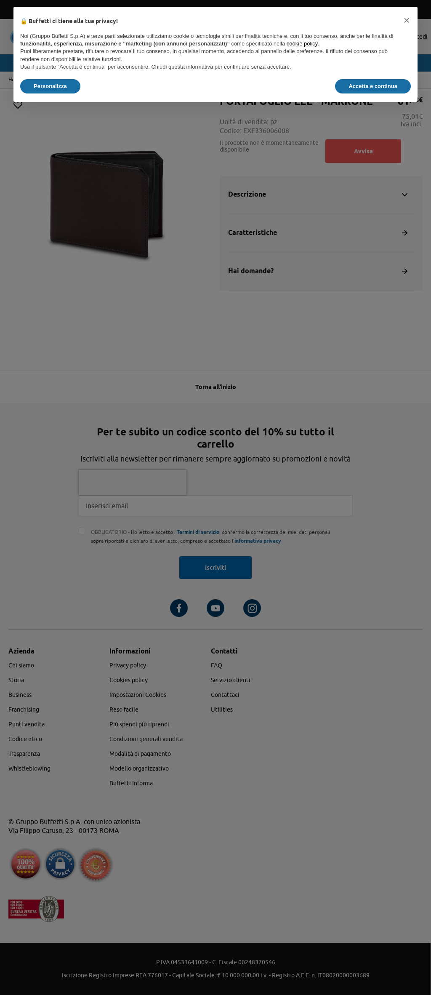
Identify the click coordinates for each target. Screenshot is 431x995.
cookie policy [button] (302, 43)
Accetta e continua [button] (373, 86)
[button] (406, 20)
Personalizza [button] (50, 86)
